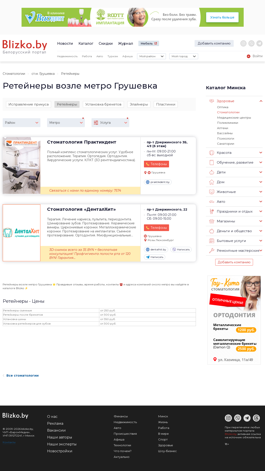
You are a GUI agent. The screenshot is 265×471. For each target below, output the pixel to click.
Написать (181, 250)
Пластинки (165, 104)
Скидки (106, 43)
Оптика (222, 107)
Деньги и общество (230, 230)
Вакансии (56, 429)
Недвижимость (67, 56)
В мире (163, 432)
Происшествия (125, 432)
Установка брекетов (103, 104)
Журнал (125, 43)
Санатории (225, 143)
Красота (220, 151)
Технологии (122, 444)
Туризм (113, 56)
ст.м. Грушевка (43, 74)
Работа (87, 56)
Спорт (163, 438)
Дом (216, 181)
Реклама (55, 422)
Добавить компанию (214, 43)
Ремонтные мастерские (234, 249)
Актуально (122, 456)
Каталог (85, 43)
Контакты (9, 441)
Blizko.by (231, 433)
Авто (99, 56)
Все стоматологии (21, 375)
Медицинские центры (233, 117)
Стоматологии (14, 74)
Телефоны (159, 164)
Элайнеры (139, 104)
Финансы (121, 415)
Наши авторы (59, 436)
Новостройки (59, 450)
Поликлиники (227, 122)
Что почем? (123, 450)
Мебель (147, 43)
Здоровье (221, 101)
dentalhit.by (156, 250)
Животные (222, 191)
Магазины (222, 220)
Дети (217, 171)
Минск (163, 415)
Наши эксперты (62, 443)
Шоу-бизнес (167, 450)
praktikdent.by (158, 182)
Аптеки (222, 127)
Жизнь (163, 421)
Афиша (127, 56)
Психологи (225, 138)
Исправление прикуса (28, 104)
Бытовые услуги (227, 240)
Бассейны (224, 132)
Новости (65, 43)
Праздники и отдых (230, 210)
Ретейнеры (67, 104)
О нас (52, 416)
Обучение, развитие (231, 161)
